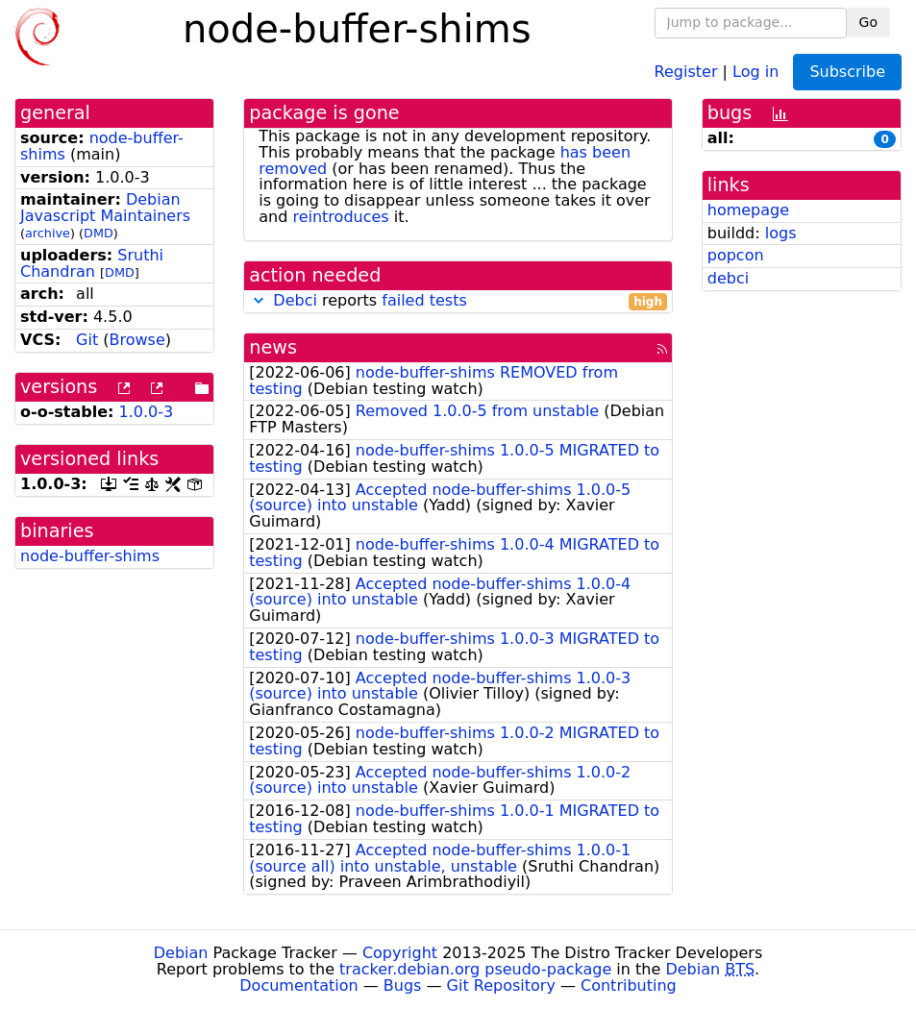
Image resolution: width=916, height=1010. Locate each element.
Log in (755, 71)
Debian (181, 953)
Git (87, 340)
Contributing (629, 985)
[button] (258, 300)
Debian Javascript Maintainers (105, 207)
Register (686, 71)
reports (458, 301)
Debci (295, 300)
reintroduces (340, 217)
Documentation (298, 985)
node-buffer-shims (90, 556)
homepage (748, 210)
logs (781, 233)
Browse (137, 340)
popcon (735, 255)
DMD (98, 233)
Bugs (403, 985)
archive (47, 233)
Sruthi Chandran (91, 263)
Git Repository (501, 985)
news (273, 347)
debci (728, 278)
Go (868, 22)
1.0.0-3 (146, 412)
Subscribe (847, 71)
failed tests (424, 300)
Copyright (399, 953)
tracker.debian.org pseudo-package (475, 969)
